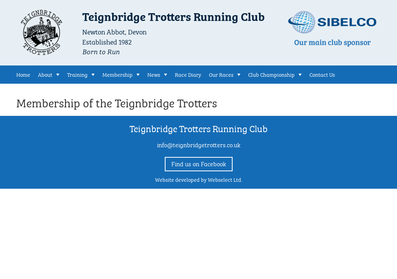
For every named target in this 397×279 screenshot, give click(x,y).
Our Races (221, 74)
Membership (117, 74)
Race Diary (188, 74)
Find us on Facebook (198, 163)
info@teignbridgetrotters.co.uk (198, 144)
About (45, 74)
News (153, 74)
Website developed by (198, 179)
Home (23, 74)
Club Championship (271, 74)
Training (77, 74)
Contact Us (322, 74)
